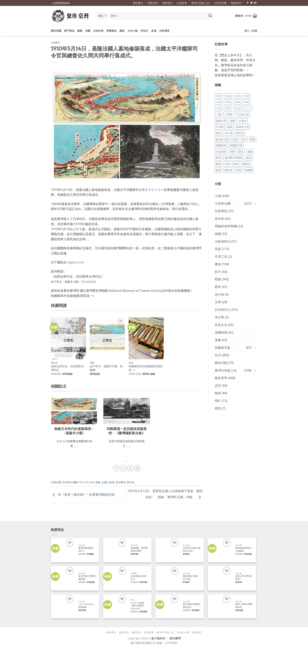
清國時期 (221, 332)
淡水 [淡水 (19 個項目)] (243, 139)
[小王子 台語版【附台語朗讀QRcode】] (115, 606)
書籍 (79, 30)
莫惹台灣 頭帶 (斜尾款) (243, 577)
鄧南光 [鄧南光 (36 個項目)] (246, 164)
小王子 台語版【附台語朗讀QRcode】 (137, 605)
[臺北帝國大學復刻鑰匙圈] (63, 578)
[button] (246, 15)
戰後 (218, 279)
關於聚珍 (138, 3)
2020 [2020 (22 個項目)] (237, 108)
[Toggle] (254, 203)
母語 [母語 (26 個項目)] (234, 139)
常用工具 (221, 256)
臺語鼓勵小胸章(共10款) (190, 577)
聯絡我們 (237, 3)
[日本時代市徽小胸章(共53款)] (167, 550)
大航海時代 (222, 241)
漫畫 (218, 340)
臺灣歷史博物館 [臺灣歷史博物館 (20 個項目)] (234, 157)
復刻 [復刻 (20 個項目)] (218, 133)
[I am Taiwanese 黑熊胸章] (63, 606)
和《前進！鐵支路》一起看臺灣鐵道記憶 (83, 494)
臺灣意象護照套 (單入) (86, 549)
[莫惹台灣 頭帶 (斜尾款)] (220, 578)
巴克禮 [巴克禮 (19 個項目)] (220, 127)
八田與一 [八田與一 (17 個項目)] (230, 114)
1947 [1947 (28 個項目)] (228, 108)
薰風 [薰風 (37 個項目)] (218, 164)
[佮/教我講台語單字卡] (115, 578)
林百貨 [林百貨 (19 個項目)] (240, 133)
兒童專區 (164, 30)
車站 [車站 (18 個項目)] (236, 164)
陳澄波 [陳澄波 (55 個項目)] (228, 170)
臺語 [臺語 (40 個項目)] (248, 157)
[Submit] (210, 16)
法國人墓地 (108, 482)
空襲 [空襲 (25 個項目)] (232, 151)
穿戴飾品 (111, 30)
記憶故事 (182, 3)
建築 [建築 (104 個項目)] (229, 127)
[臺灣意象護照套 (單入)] (63, 550)
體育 (218, 408)
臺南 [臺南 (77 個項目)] (250, 151)
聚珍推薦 (56, 30)
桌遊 (153, 30)
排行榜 (219, 294)
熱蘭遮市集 (222, 347)
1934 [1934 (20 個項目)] (218, 102)
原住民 (219, 218)
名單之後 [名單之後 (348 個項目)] (244, 114)
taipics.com (75, 262)
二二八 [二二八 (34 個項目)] (247, 108)
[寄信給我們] (255, 3)
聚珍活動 (221, 363)
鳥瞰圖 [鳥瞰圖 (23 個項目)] (249, 170)
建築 (218, 264)
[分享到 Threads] (130, 468)
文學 (218, 302)
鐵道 (122, 30)
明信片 (144, 30)
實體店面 (153, 3)
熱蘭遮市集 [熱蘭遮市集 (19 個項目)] (236, 145)
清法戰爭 (121, 482)
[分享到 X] (123, 468)
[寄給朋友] (137, 468)
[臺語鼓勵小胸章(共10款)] (167, 578)
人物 (218, 196)
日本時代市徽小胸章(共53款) (191, 549)
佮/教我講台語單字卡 (139, 577)
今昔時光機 (220, 3)
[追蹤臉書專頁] (248, 3)
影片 (218, 272)
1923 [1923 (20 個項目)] (237, 96)
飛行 (218, 401)
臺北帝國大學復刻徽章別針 (191, 605)
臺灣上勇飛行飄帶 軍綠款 (244, 605)
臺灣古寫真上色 (200, 3)
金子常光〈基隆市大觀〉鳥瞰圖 (106, 368)
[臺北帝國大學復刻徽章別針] (167, 606)
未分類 (219, 317)
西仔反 (131, 482)
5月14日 (89, 482)
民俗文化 (221, 325)
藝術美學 (221, 378)
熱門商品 (69, 30)
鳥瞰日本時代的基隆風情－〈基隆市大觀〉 (74, 431)
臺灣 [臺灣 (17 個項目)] (218, 157)
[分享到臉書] (116, 468)
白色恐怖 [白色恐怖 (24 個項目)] (221, 151)
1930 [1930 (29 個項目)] (246, 96)
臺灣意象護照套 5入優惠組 (243, 549)
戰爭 (218, 287)
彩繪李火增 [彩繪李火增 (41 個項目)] (242, 127)
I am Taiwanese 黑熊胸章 (86, 605)
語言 (218, 385)
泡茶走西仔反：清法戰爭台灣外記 (67, 368)
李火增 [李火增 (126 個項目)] (228, 133)
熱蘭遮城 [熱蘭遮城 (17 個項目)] (221, 145)
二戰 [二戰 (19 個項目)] (218, 114)
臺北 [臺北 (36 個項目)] (241, 151)
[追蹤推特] (251, 3)
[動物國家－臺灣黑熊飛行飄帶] (115, 550)
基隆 (97, 482)
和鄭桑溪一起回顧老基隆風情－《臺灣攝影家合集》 (127, 431)
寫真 (218, 249)
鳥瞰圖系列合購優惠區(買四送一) (145, 368)
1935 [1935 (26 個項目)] (228, 102)
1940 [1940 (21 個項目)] (237, 102)
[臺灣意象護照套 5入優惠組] (220, 550)
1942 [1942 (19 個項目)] (246, 102)
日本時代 (55, 42)
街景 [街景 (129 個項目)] (227, 164)
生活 (218, 355)
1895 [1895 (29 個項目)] (218, 96)
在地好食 (98, 30)
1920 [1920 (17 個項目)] (228, 96)
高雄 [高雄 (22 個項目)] (238, 170)
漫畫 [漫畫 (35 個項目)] (252, 139)
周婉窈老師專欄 (226, 226)
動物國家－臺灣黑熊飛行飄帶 (139, 549)
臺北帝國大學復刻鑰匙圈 (87, 577)
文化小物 (132, 30)
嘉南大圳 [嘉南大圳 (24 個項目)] (221, 120)
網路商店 (167, 3)
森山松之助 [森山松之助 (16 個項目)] (222, 139)
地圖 (88, 30)
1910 (81, 482)
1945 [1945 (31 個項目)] (218, 108)
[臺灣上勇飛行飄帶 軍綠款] (220, 606)
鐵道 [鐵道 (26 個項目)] (218, 170)
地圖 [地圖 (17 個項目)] (232, 120)
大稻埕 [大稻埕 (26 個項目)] (242, 120)
